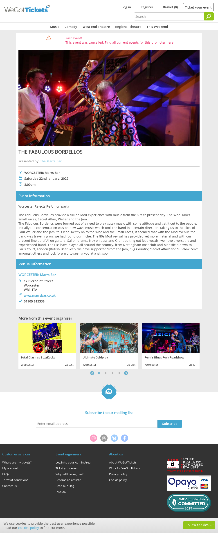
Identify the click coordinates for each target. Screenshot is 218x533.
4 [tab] (119, 373)
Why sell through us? (69, 474)
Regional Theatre (128, 27)
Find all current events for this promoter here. (139, 42)
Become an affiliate (68, 480)
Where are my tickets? (17, 462)
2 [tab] (105, 373)
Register (147, 7)
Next (126, 373)
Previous (92, 373)
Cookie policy (118, 480)
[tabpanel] (47, 345)
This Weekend (157, 27)
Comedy (71, 27)
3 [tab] (112, 373)
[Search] (209, 16)
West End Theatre (96, 27)
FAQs (5, 474)
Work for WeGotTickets (124, 468)
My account (10, 468)
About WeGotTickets (123, 462)
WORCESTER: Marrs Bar (37, 274)
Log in (126, 7)
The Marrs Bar (51, 161)
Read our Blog (65, 486)
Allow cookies (198, 525)
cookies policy (28, 528)
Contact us (9, 486)
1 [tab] (99, 373)
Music (54, 27)
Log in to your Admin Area (73, 462)
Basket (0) (170, 7)
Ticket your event (198, 7)
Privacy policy (118, 474)
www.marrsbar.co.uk (40, 295)
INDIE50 (61, 492)
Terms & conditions (15, 480)
